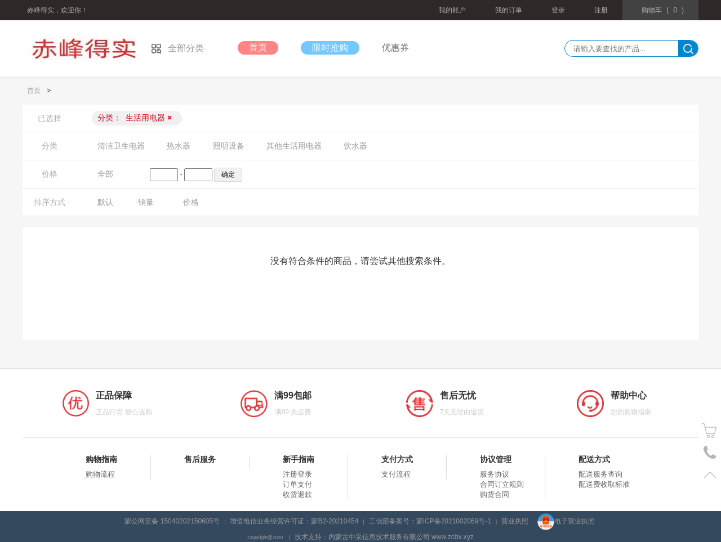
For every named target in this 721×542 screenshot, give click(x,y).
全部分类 (177, 48)
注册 (601, 10)
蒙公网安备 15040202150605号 (172, 521)
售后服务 (200, 459)
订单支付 (297, 484)
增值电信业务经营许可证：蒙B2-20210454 (294, 521)
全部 (105, 173)
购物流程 (100, 474)
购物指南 (101, 459)
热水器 (178, 145)
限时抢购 (330, 47)
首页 (258, 47)
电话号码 (710, 453)
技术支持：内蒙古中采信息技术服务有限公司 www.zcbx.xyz (384, 537)
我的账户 (452, 10)
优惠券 (395, 47)
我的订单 (508, 10)
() (663, 10)
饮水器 (355, 145)
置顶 (710, 475)
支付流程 (396, 474)
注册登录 (297, 474)
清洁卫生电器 (121, 145)
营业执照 (514, 521)
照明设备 (228, 145)
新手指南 (298, 459)
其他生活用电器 (294, 145)
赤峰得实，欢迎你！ (57, 10)
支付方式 (397, 459)
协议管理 (495, 459)
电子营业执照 (566, 521)
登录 (558, 10)
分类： (134, 117)
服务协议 (494, 474)
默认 (105, 202)
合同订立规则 (502, 484)
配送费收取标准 (604, 484)
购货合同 (494, 494)
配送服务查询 (600, 474)
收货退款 (297, 494)
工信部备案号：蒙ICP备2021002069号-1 (430, 521)
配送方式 (594, 459)
